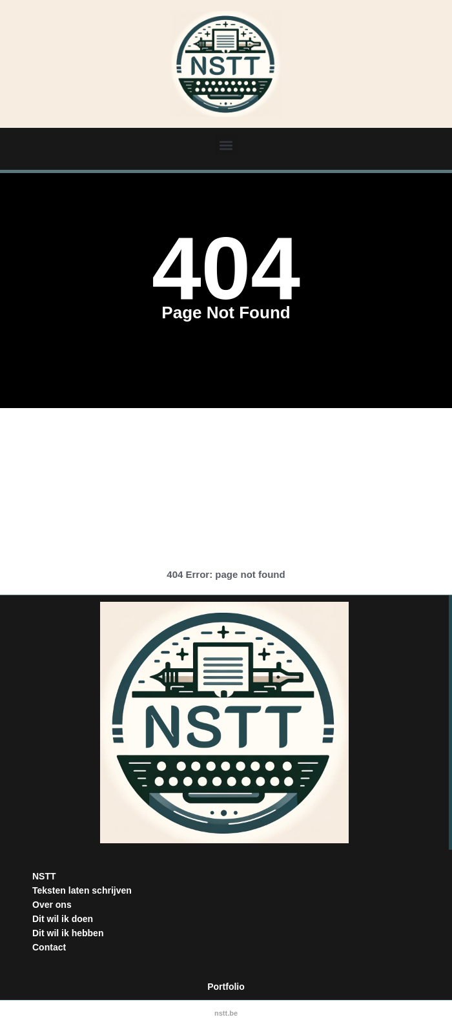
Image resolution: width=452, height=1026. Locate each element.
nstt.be (226, 1013)
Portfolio (226, 986)
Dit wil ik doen (62, 919)
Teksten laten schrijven (82, 890)
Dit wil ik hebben (67, 933)
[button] (226, 145)
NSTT (44, 876)
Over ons (52, 904)
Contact (49, 947)
